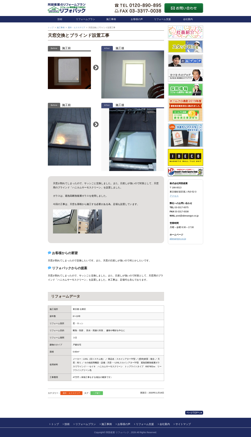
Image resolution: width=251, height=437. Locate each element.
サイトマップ (183, 424)
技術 (59, 19)
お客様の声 (137, 19)
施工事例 (111, 19)
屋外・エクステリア (71, 393)
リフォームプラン (85, 19)
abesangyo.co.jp (178, 238)
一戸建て (97, 393)
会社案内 (188, 19)
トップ (55, 424)
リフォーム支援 (162, 19)
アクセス (174, 196)
